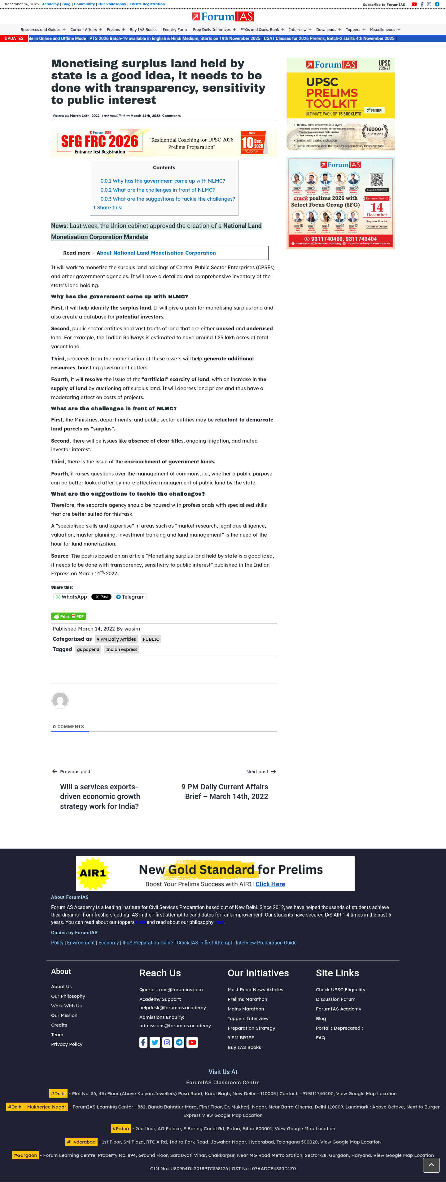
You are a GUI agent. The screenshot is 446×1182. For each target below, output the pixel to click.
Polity (57, 943)
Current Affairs (83, 29)
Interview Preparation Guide (266, 943)
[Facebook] (422, 4)
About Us (61, 986)
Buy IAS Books (143, 29)
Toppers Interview (248, 1018)
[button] (431, 1165)
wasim (132, 628)
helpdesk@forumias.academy (172, 1007)
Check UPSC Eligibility (340, 989)
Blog (66, 4)
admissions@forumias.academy (175, 1025)
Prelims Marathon (247, 999)
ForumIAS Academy (338, 1009)
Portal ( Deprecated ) (339, 1028)
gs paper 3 (88, 649)
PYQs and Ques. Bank (260, 29)
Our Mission (64, 1015)
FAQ (320, 1038)
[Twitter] (155, 1042)
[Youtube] (414, 4)
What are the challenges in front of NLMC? (158, 190)
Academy (50, 4)
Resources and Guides (41, 29)
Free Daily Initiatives (211, 29)
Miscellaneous (382, 29)
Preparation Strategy (251, 1028)
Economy (108, 943)
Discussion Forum (336, 999)
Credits (59, 1025)
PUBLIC (151, 639)
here (140, 922)
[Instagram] (429, 4)
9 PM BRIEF (241, 1038)
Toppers (353, 29)
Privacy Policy (66, 1044)
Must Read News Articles (255, 989)
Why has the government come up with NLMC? (163, 181)
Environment (81, 943)
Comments (171, 116)
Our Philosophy (112, 4)
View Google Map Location (366, 1093)
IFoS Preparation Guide (148, 943)
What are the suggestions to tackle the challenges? (168, 199)
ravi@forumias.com (181, 989)
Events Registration (147, 4)
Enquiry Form (175, 29)
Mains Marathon (246, 1009)
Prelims (113, 29)
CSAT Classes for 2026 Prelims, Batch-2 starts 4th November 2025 (335, 38)
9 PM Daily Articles (116, 639)
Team (57, 1034)
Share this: (107, 207)
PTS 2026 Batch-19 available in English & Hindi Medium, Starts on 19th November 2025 (181, 38)
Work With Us (66, 1006)
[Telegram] (437, 4)
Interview (298, 29)
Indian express (121, 649)
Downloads (326, 29)
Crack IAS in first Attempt (204, 943)
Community (84, 4)
